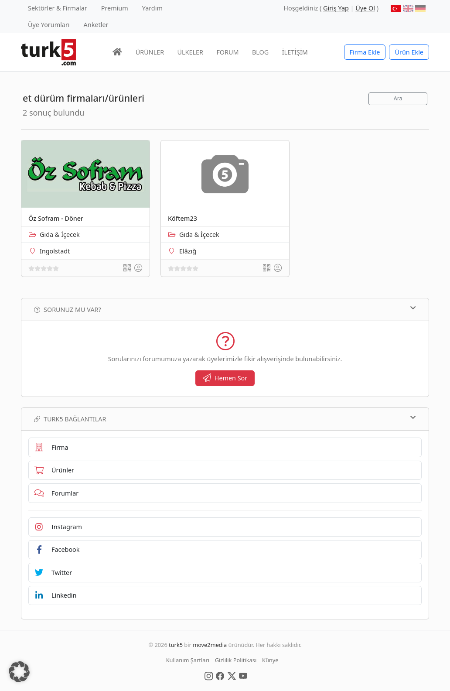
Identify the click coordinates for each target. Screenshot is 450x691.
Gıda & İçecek (60, 234)
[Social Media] (209, 675)
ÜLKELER (190, 52)
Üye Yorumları (49, 25)
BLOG (260, 52)
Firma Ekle (365, 52)
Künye (270, 660)
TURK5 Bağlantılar (225, 418)
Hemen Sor (225, 378)
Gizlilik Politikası (235, 660)
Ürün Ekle (409, 52)
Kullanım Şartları (187, 660)
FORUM (227, 52)
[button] (19, 672)
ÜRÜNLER (150, 52)
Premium (114, 8)
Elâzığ (187, 251)
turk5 (176, 645)
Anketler (96, 25)
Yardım (152, 8)
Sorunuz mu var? (225, 309)
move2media (210, 645)
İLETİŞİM (295, 52)
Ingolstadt (55, 251)
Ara (398, 98)
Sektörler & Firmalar (57, 8)
